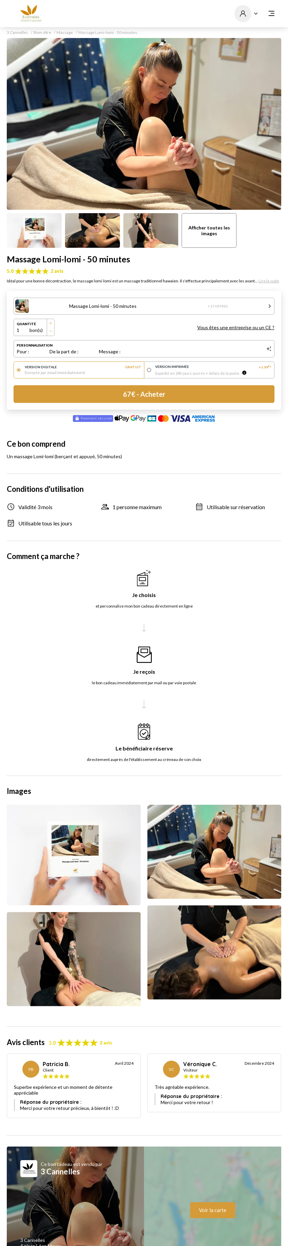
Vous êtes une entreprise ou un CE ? (235, 327)
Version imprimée (213, 367)
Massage (65, 33)
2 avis (56, 271)
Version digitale (83, 367)
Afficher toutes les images (209, 230)
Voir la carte (212, 1210)
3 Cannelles (17, 33)
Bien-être (42, 33)
